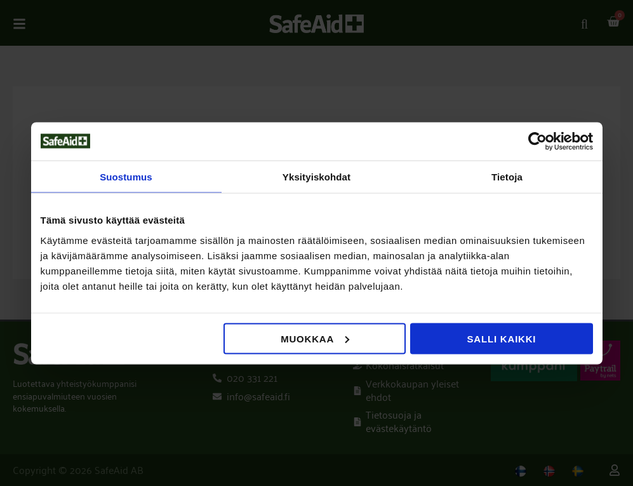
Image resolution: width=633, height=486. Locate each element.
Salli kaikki (501, 338)
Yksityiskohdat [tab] (316, 176)
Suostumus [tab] (126, 176)
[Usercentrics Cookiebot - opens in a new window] (537, 141)
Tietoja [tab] (507, 176)
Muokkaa (315, 338)
